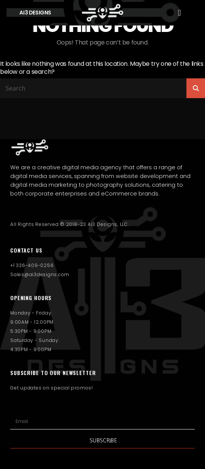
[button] (179, 12)
